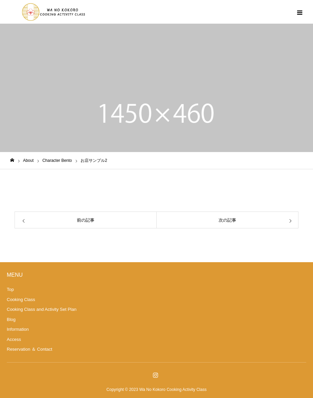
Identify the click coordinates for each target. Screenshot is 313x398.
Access (14, 339)
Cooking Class (21, 299)
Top (10, 289)
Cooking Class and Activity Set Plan (41, 309)
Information (18, 329)
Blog (11, 319)
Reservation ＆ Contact (29, 349)
